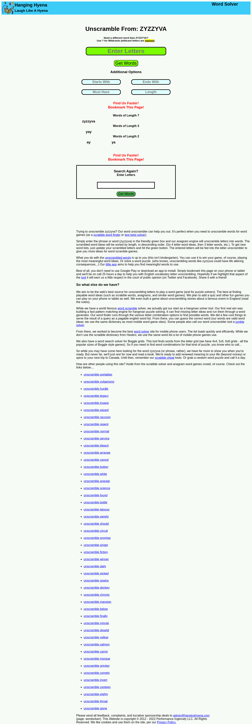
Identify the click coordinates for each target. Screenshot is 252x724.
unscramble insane (96, 403)
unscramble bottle (95, 502)
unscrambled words (118, 257)
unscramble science (97, 488)
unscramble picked (96, 573)
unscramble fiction (96, 552)
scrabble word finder (106, 234)
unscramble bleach (96, 445)
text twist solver (135, 234)
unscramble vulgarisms (99, 381)
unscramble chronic (97, 594)
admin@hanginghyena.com (191, 715)
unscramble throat (96, 701)
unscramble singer (96, 545)
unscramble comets (97, 672)
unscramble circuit (96, 530)
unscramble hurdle (96, 388)
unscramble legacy (96, 395)
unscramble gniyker (97, 665)
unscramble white (95, 474)
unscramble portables (98, 374)
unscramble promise (97, 537)
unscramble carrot (96, 651)
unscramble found (95, 495)
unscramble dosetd (96, 630)
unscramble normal (96, 431)
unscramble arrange (97, 452)
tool (83, 277)
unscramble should (96, 523)
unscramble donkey (97, 587)
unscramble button (96, 466)
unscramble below (96, 609)
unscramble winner (96, 559)
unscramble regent (96, 424)
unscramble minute (96, 623)
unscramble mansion (97, 601)
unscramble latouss (97, 509)
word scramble (127, 308)
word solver (141, 331)
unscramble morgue (97, 658)
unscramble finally (96, 616)
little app (111, 264)
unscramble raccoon (97, 417)
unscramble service (97, 438)
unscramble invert (95, 680)
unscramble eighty (96, 694)
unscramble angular (97, 481)
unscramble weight (96, 516)
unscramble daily (95, 566)
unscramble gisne (95, 708)
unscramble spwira (96, 580)
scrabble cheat (164, 357)
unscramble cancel (96, 459)
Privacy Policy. (166, 722)
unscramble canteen (97, 687)
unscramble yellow (96, 637)
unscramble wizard (96, 410)
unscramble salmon (97, 644)
